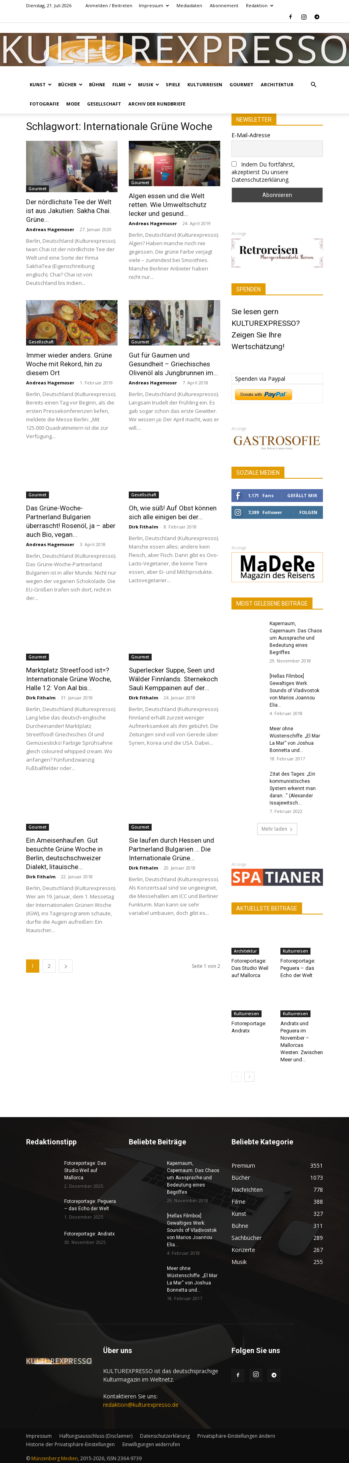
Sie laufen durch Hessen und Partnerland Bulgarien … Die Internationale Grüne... (171, 849)
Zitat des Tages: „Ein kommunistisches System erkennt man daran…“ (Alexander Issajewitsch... (293, 788)
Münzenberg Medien (54, 1458)
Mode (73, 104)
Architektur (277, 84)
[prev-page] (236, 1077)
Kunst (41, 84)
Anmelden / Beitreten (108, 5)
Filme (122, 84)
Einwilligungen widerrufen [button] (151, 1444)
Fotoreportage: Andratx (89, 1234)
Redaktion (259, 5)
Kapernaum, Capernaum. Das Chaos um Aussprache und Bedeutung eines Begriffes (296, 638)
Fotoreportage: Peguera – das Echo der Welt (297, 968)
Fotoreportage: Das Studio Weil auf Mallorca (249, 968)
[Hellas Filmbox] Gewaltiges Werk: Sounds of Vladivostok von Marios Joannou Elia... (294, 690)
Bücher (70, 84)
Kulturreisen (204, 84)
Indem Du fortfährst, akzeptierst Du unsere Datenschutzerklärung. (263, 172)
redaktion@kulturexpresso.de (141, 1404)
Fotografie (44, 104)
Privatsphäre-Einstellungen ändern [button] (236, 1436)
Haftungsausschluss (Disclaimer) (95, 1436)
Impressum (154, 5)
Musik (148, 84)
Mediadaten (189, 5)
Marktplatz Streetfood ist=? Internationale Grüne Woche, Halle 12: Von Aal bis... (68, 679)
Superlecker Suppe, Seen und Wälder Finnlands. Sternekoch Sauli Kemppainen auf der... (173, 679)
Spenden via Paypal (260, 378)
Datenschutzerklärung (165, 1436)
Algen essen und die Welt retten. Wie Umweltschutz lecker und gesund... (168, 204)
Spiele (173, 84)
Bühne (97, 84)
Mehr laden (277, 828)
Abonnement (224, 5)
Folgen (308, 512)
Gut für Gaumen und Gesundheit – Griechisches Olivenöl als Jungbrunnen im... (173, 364)
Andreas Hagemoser (50, 229)
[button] (313, 85)
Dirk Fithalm (143, 527)
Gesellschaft (104, 104)
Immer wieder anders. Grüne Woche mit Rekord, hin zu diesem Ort (69, 364)
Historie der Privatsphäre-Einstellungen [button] (70, 1444)
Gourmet (241, 84)
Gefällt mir (302, 495)
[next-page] (66, 966)
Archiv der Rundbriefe (156, 104)
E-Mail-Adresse (250, 135)
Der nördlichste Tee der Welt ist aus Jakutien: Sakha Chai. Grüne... (69, 211)
